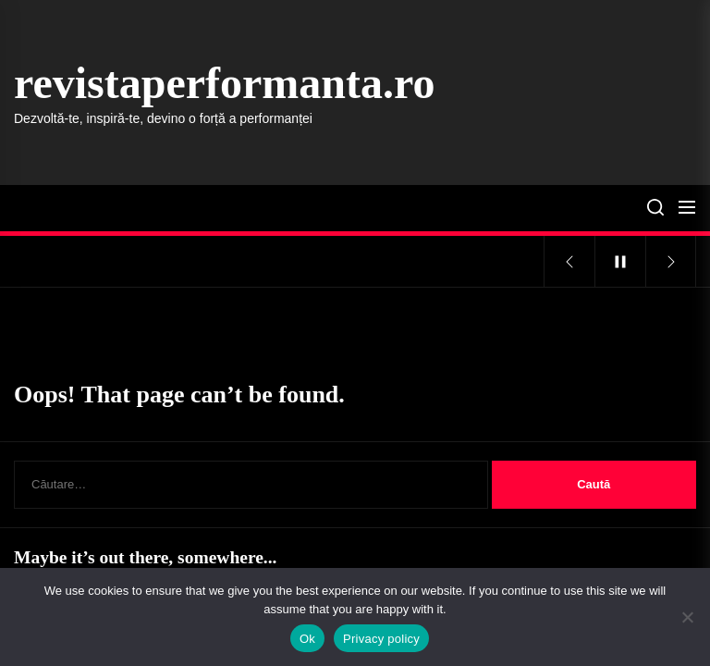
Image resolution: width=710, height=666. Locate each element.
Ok (307, 639)
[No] (687, 617)
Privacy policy (381, 639)
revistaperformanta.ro (224, 82)
